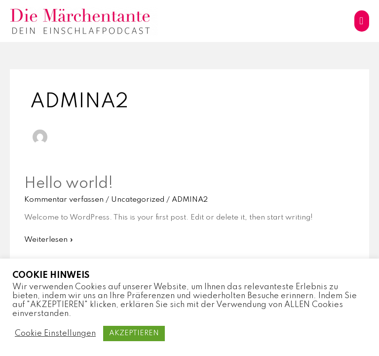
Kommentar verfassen (64, 200)
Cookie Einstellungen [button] (55, 333)
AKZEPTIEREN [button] (134, 333)
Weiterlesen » (48, 239)
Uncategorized (137, 200)
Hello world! (68, 183)
